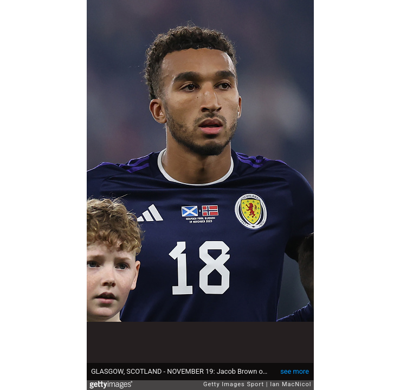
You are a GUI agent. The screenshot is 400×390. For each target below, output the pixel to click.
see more (294, 371)
